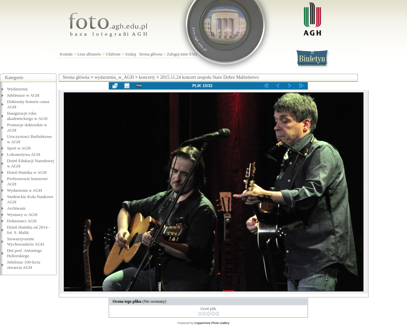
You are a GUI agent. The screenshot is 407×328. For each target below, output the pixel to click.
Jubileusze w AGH (23, 95)
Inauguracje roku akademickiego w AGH (27, 116)
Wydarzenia (17, 88)
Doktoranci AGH (22, 220)
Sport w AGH (19, 148)
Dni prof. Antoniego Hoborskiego (24, 253)
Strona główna (150, 54)
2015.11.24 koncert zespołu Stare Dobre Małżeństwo (209, 77)
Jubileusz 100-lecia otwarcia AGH (23, 265)
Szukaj (130, 54)
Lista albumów (89, 54)
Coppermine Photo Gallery (211, 323)
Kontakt (66, 54)
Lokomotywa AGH (23, 154)
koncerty (147, 77)
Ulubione (113, 54)
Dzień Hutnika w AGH (27, 172)
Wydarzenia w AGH (24, 190)
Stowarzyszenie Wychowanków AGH (25, 241)
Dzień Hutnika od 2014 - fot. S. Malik (28, 230)
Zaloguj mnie (177, 54)
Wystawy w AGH (22, 214)
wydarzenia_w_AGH (114, 77)
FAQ (193, 54)
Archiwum (16, 208)
